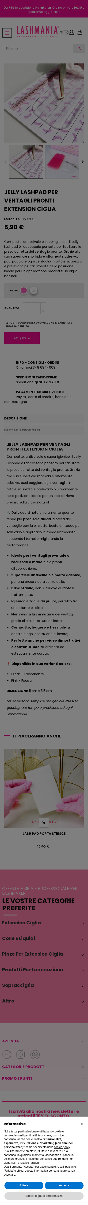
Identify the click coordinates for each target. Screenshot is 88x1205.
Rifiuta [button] (23, 1185)
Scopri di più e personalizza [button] (43, 1196)
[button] (82, 1124)
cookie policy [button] (62, 1147)
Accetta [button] (64, 1185)
